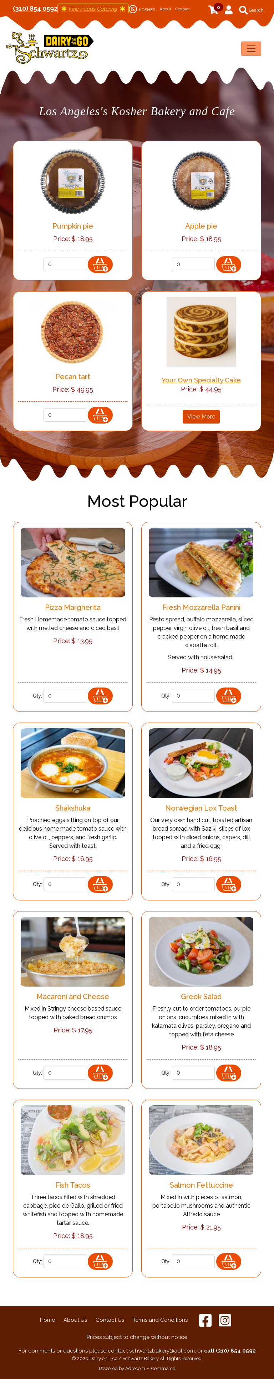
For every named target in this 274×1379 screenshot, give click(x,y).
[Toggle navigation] (251, 48)
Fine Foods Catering (93, 9)
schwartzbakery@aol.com (162, 1351)
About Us (75, 1320)
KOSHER (142, 9)
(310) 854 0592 (35, 8)
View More (201, 416)
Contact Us (110, 1320)
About (165, 8)
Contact (182, 8)
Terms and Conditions (160, 1320)
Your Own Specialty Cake (201, 380)
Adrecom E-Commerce (150, 1368)
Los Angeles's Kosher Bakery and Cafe (137, 111)
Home (47, 1320)
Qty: (37, 264)
